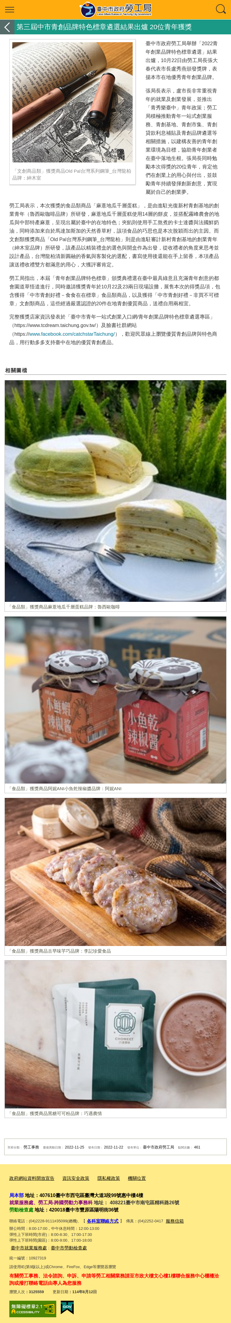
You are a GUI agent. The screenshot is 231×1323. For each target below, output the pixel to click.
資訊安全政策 (68, 1178)
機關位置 (123, 1178)
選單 (9, 9)
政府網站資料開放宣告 (28, 1178)
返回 (7, 27)
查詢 (221, 9)
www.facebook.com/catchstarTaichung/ (72, 334)
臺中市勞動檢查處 (61, 1245)
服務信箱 (169, 1219)
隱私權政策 (97, 1178)
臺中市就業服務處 (26, 1245)
